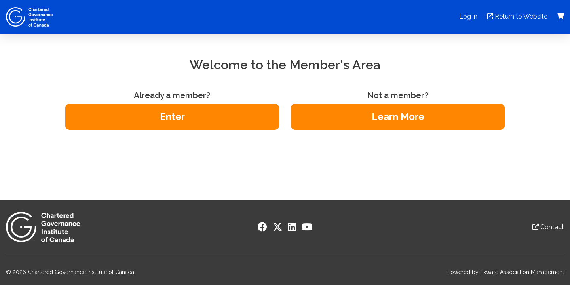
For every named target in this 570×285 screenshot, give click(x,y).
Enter (172, 116)
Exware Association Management (522, 272)
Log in (468, 16)
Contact (548, 227)
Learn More (398, 116)
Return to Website (517, 16)
